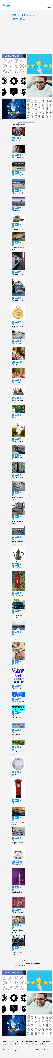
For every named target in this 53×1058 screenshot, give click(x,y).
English (5, 1044)
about (48, 1041)
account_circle (13, 140)
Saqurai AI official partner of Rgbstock (38, 1050)
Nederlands (45, 1044)
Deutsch (13, 1044)
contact (16, 1041)
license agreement (27, 1041)
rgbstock (7, 5)
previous (18, 960)
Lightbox (5, 1041)
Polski (28, 1044)
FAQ (11, 1041)
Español (21, 1044)
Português (36, 1044)
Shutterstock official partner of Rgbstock (15, 1050)
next (30, 960)
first (13, 960)
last (33, 960)
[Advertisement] (26, 37)
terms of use (40, 1041)
